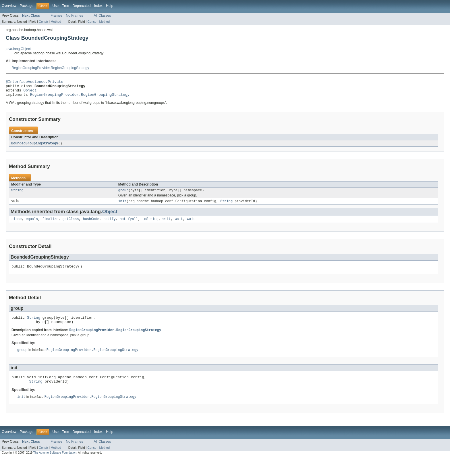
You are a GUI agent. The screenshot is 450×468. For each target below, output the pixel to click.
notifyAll (129, 224)
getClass (71, 224)
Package (26, 6)
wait (167, 224)
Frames (56, 16)
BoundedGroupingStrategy (34, 147)
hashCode (91, 224)
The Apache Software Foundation (54, 463)
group (123, 194)
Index (98, 6)
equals (32, 224)
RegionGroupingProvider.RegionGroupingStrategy (50, 68)
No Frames (74, 16)
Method (56, 21)
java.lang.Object (18, 49)
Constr (43, 21)
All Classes (102, 16)
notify (109, 224)
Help (109, 6)
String (17, 194)
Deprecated (82, 6)
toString (150, 224)
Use (55, 6)
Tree (65, 6)
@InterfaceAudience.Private (34, 82)
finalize (50, 224)
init (122, 205)
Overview (9, 6)
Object (30, 92)
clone (16, 224)
